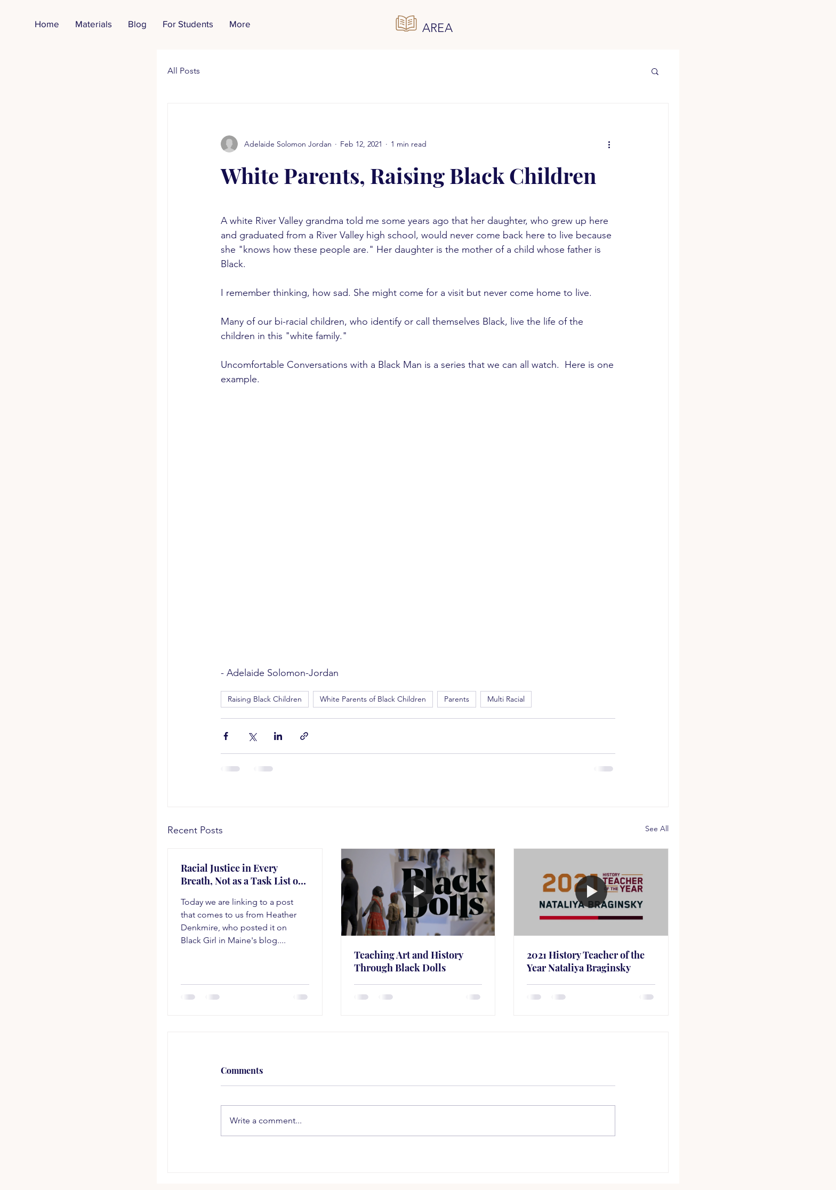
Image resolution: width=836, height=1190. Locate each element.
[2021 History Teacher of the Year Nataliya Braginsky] (591, 892)
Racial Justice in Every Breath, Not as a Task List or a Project (241, 874)
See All (657, 828)
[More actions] (608, 144)
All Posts (183, 71)
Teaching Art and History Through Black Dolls (408, 961)
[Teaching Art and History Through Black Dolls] (418, 892)
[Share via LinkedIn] (278, 736)
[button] (655, 71)
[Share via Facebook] (226, 736)
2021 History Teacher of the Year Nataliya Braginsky (586, 961)
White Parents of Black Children (373, 699)
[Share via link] (304, 736)
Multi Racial (506, 699)
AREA (437, 28)
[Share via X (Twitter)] (252, 736)
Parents (456, 699)
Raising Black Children (265, 699)
